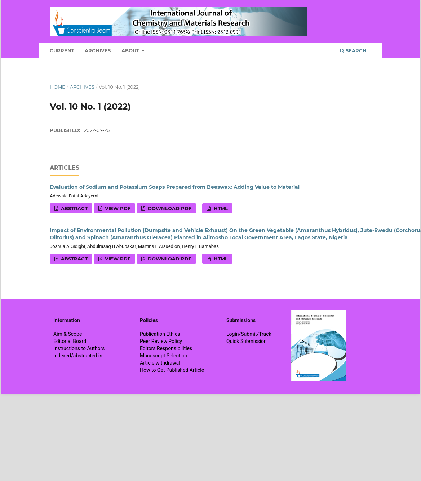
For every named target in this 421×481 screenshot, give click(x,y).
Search (353, 50)
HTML (220, 208)
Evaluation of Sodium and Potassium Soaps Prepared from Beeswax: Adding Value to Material (175, 187)
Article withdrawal (160, 363)
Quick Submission (246, 341)
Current (62, 50)
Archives (98, 50)
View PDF (116, 208)
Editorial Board (69, 341)
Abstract (73, 208)
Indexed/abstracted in (77, 355)
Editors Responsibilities (166, 348)
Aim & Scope (67, 334)
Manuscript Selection (163, 355)
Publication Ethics (160, 334)
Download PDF (168, 208)
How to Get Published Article (172, 370)
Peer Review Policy (161, 341)
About (131, 50)
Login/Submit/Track (248, 334)
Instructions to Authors (79, 348)
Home (57, 87)
